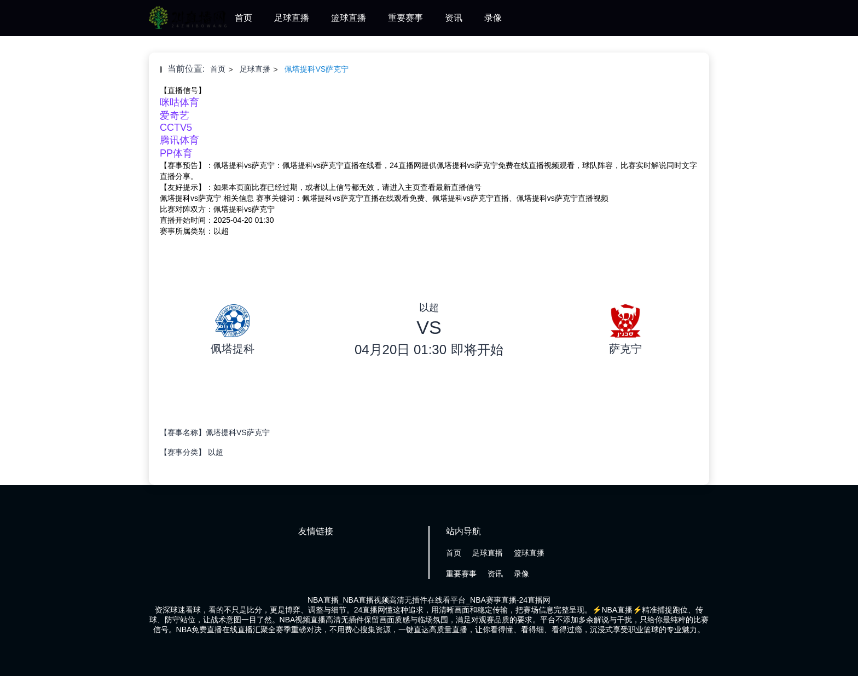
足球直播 (291, 17)
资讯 (453, 17)
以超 (215, 452)
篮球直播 (348, 17)
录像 (493, 17)
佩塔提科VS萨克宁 (317, 69)
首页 (243, 17)
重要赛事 (405, 17)
